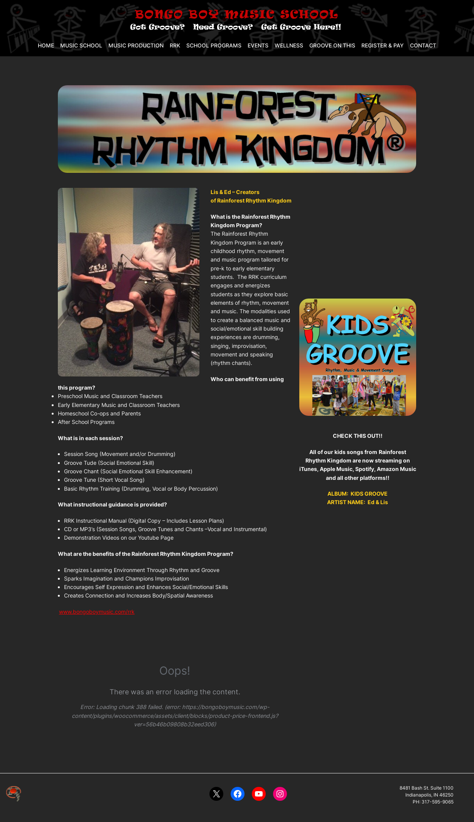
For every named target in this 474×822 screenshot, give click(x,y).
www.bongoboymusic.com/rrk (97, 611)
